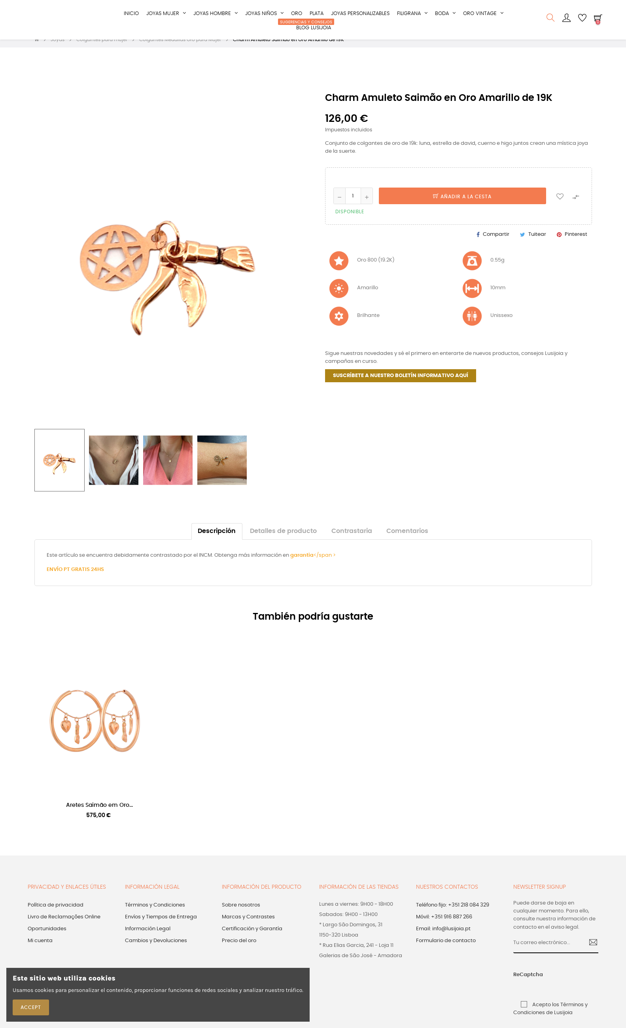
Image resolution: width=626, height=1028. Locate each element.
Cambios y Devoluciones (156, 948)
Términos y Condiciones (155, 912)
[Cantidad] (353, 203)
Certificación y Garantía (252, 936)
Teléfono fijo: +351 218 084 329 (452, 912)
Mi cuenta (40, 948)
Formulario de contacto (446, 948)
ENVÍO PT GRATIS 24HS (75, 576)
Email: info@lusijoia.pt (443, 936)
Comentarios (407, 538)
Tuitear (537, 241)
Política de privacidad (55, 912)
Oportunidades (47, 936)
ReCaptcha (522, 981)
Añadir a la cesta (462, 204)
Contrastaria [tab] (351, 538)
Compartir (496, 241)
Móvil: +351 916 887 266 (444, 924)
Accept (31, 1007)
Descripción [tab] (217, 538)
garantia (302, 562)
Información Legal (147, 936)
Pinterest (576, 241)
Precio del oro (239, 948)
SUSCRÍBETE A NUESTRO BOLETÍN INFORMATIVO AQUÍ (400, 382)
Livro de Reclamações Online (64, 924)
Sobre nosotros (241, 912)
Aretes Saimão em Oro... (99, 812)
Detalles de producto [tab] (283, 538)
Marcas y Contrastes (248, 924)
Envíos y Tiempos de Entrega (161, 924)
